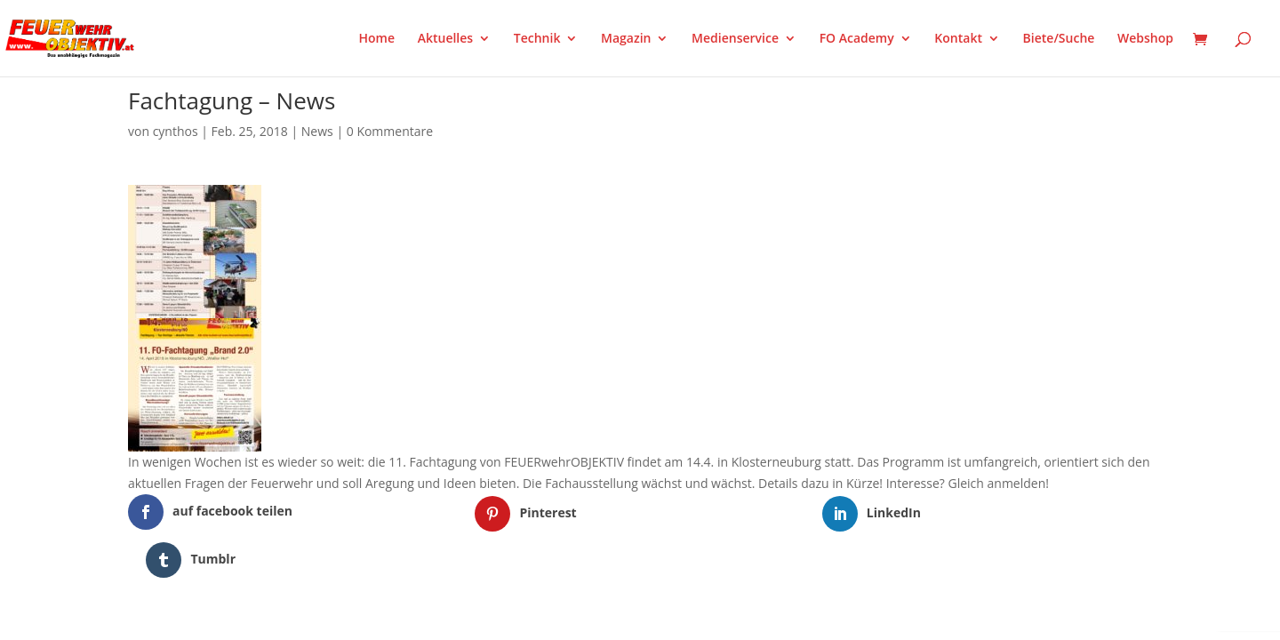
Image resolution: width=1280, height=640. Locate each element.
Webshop (1145, 39)
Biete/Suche (1059, 39)
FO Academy (857, 39)
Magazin (626, 39)
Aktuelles (445, 39)
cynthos (175, 131)
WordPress (335, 607)
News (317, 131)
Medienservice (735, 39)
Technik (537, 39)
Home (377, 39)
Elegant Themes (216, 607)
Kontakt (958, 39)
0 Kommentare (390, 131)
